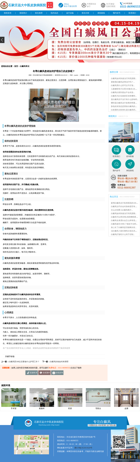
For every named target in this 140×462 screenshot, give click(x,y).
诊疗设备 (70, 13)
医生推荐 (39, 13)
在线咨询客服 (59, 373)
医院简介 (23, 13)
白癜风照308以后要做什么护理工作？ (24, 362)
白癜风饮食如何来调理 (59, 362)
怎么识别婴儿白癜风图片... (122, 210)
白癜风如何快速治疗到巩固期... (124, 78)
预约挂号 (116, 13)
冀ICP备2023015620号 (83, 448)
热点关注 (123, 196)
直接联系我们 (33, 373)
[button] (2, 40)
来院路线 (101, 13)
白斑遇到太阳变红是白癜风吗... (124, 110)
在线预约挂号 (46, 373)
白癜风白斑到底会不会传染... (123, 92)
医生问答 (85, 13)
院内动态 (54, 13)
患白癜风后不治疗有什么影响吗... (124, 99)
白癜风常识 (24, 66)
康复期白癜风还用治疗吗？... (123, 82)
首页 (16, 66)
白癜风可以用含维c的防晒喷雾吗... (125, 217)
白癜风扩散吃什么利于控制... (123, 234)
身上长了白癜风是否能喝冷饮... (124, 227)
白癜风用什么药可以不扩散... (123, 85)
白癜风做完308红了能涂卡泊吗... (124, 224)
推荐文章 (123, 72)
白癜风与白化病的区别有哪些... (124, 96)
